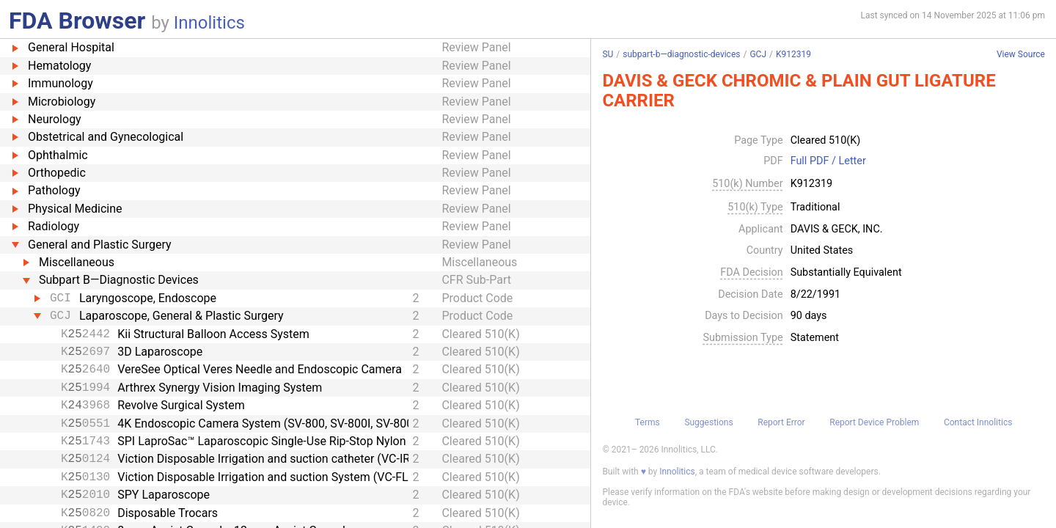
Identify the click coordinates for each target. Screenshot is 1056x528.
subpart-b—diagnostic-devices (681, 54)
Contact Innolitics (978, 422)
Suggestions (708, 422)
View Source (1021, 54)
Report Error (781, 422)
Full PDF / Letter (828, 161)
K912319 (793, 54)
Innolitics (209, 22)
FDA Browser (77, 20)
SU (607, 54)
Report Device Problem (874, 422)
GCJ (757, 54)
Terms (647, 422)
